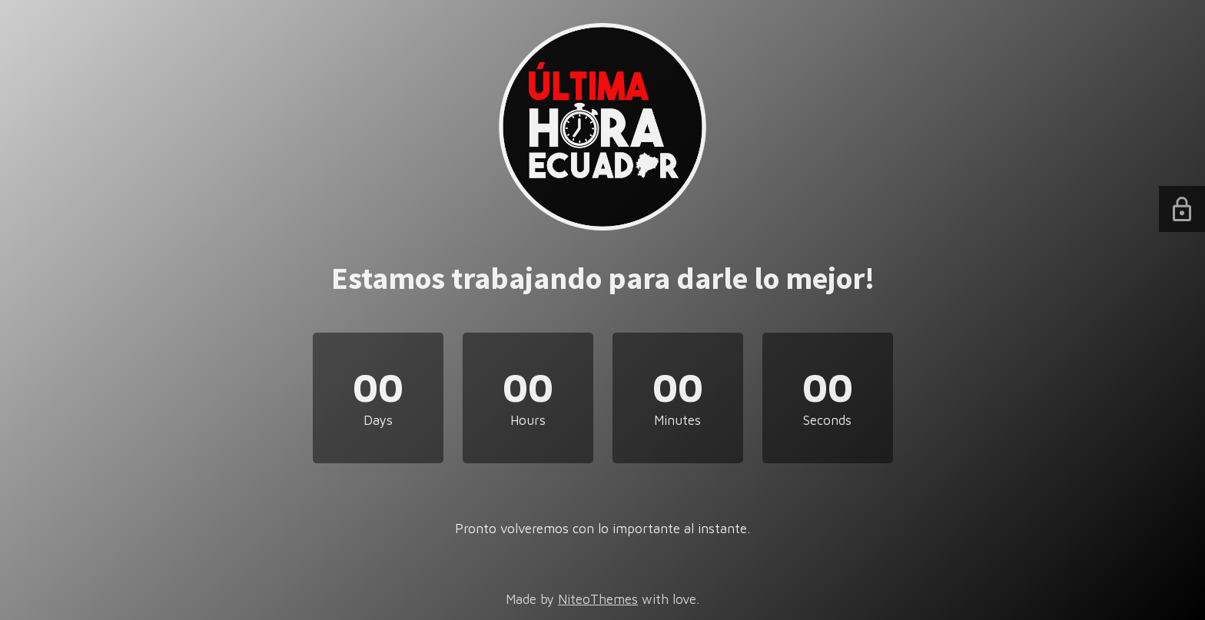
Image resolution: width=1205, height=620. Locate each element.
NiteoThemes (598, 599)
